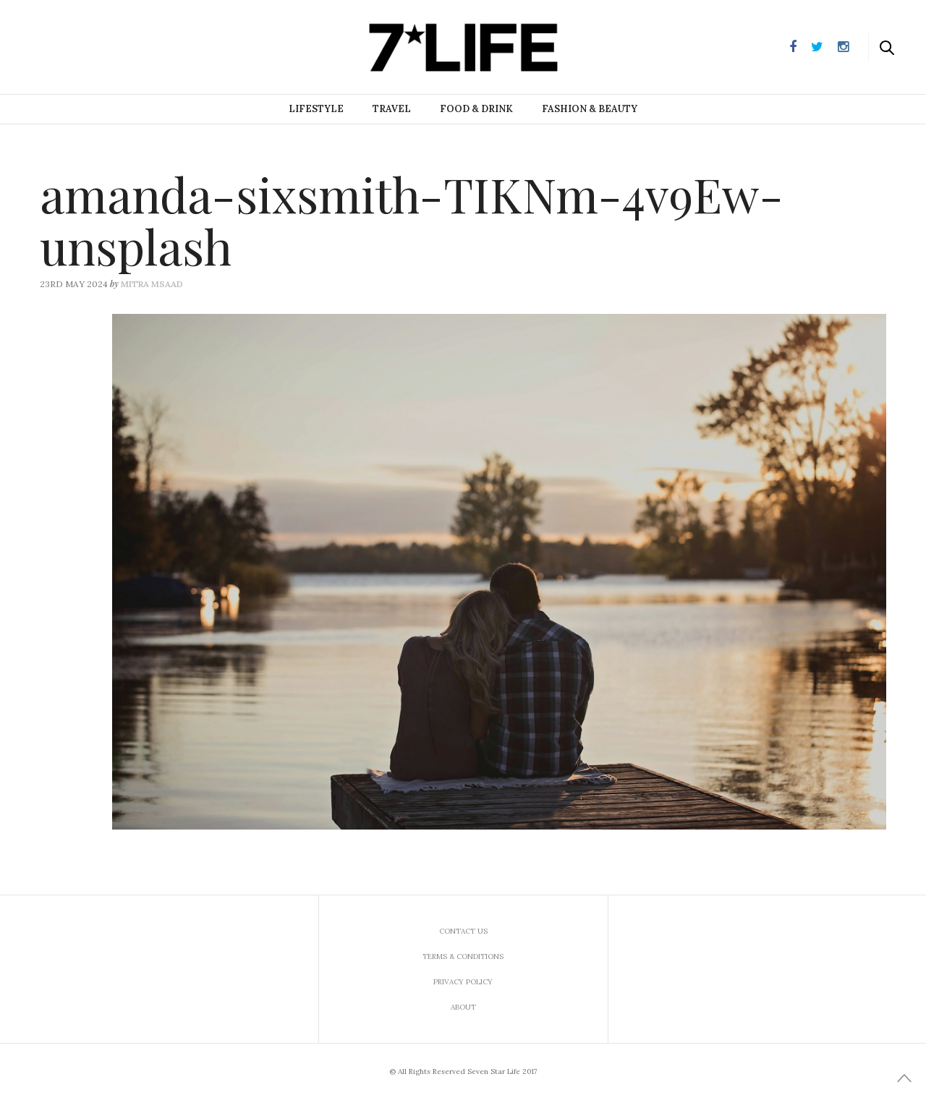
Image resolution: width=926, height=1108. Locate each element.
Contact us (463, 931)
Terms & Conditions (463, 956)
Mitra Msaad (152, 283)
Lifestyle (316, 109)
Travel (392, 109)
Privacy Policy (463, 981)
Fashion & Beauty (589, 109)
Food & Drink (476, 109)
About (463, 1007)
